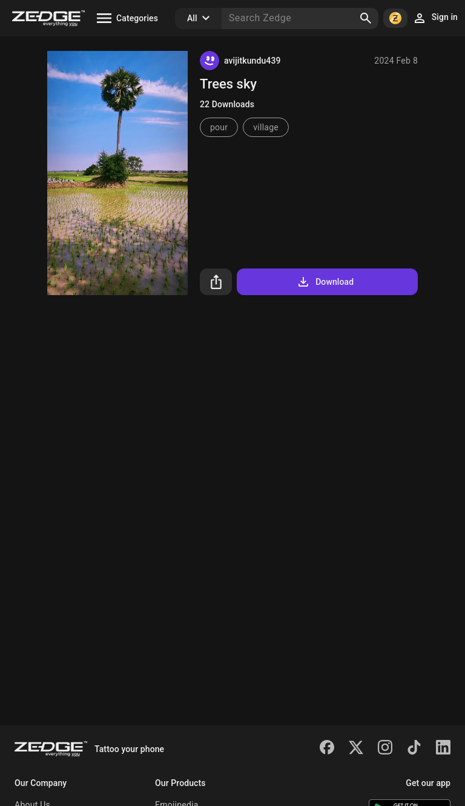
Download (325, 282)
